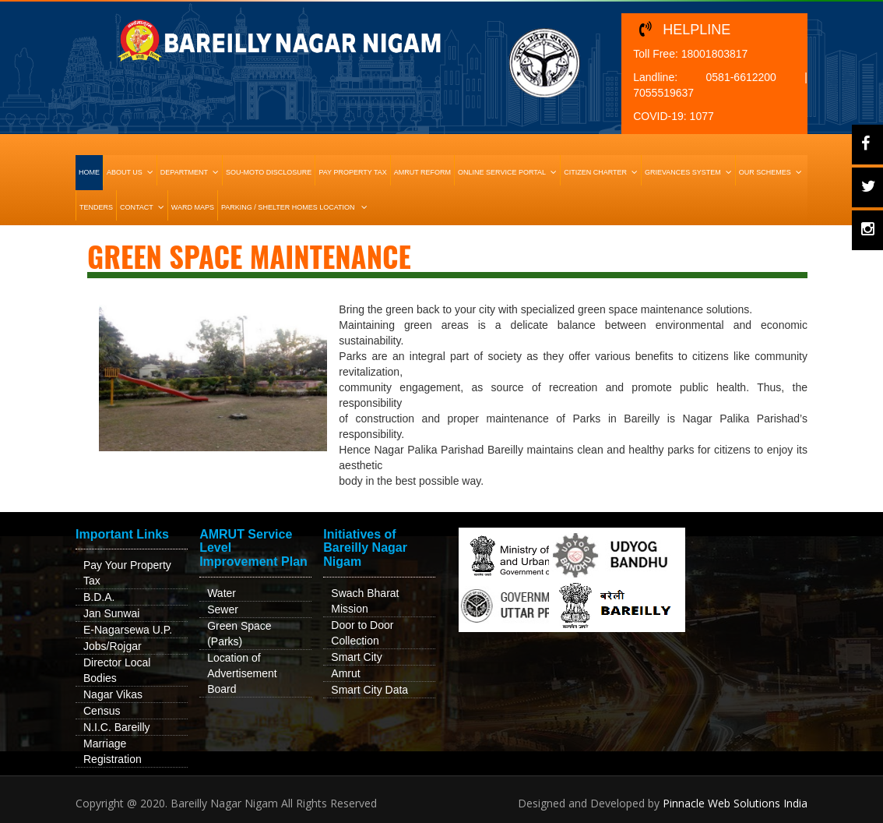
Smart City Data (369, 689)
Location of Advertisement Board (241, 673)
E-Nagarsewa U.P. (127, 629)
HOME (89, 172)
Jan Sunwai (111, 613)
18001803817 (714, 54)
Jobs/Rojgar (112, 646)
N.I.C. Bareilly (116, 727)
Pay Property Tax (352, 172)
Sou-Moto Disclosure (268, 172)
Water (221, 593)
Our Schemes (772, 172)
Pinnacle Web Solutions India (735, 803)
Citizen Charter (602, 172)
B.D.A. (98, 597)
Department (191, 172)
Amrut (345, 673)
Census (101, 711)
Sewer (222, 609)
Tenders (96, 207)
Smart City (356, 657)
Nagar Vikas (112, 694)
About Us (132, 172)
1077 (702, 116)
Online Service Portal (509, 172)
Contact (143, 207)
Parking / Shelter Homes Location (296, 207)
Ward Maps (192, 207)
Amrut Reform (422, 172)
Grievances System (690, 172)
